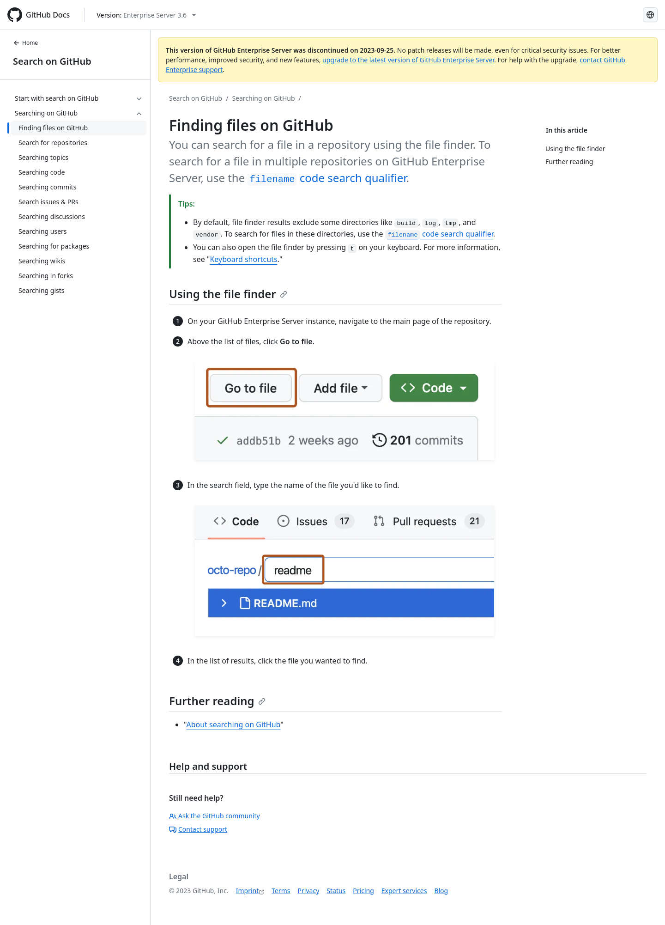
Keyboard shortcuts (243, 259)
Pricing (363, 890)
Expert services (404, 890)
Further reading (217, 700)
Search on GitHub (52, 61)
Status (335, 890)
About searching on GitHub (233, 724)
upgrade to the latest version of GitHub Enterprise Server (408, 59)
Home (25, 43)
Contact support (198, 829)
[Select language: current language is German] (650, 14)
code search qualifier (327, 177)
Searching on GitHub (263, 98)
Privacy (309, 890)
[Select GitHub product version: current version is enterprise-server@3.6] (146, 15)
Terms (281, 890)
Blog (441, 890)
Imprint (247, 890)
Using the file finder (228, 293)
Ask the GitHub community (214, 815)
